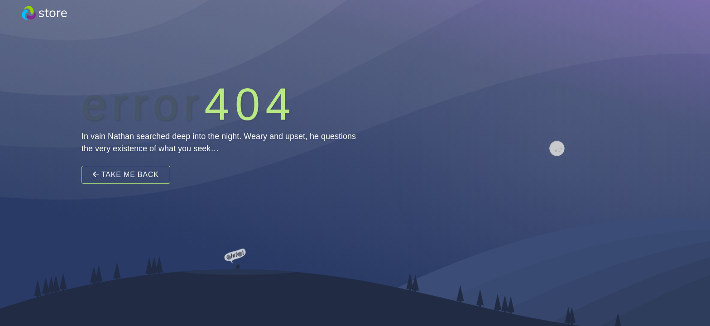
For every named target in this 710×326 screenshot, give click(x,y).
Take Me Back (126, 174)
